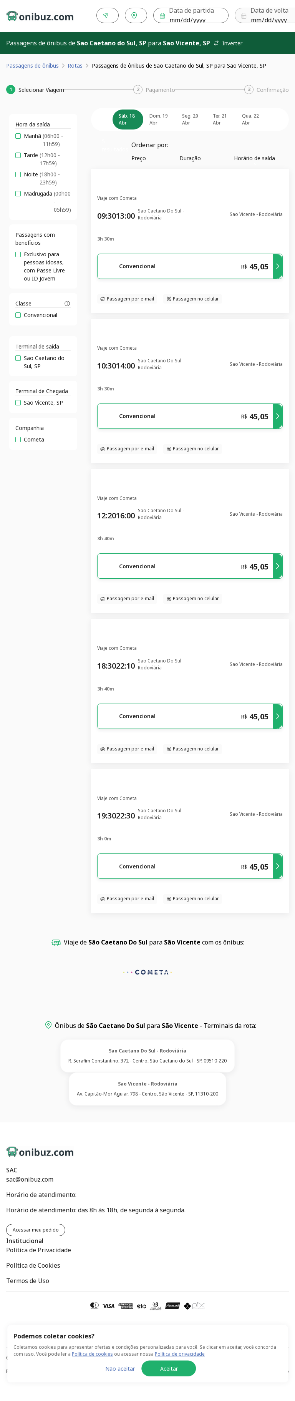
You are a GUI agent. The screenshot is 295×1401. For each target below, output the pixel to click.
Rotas (75, 64)
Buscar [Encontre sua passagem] (265, 15)
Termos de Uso (27, 1279)
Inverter (227, 41)
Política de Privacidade (38, 1248)
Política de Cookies (33, 1264)
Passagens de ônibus (32, 64)
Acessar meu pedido (36, 1228)
